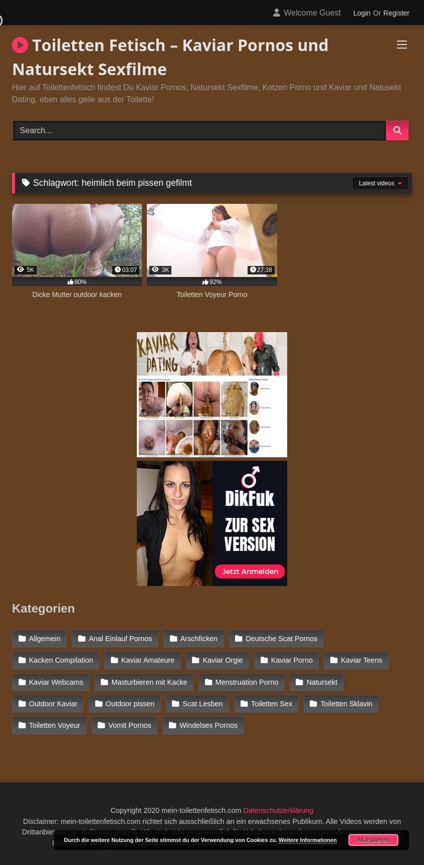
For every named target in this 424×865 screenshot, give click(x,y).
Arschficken (199, 639)
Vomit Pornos (129, 725)
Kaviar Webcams (56, 682)
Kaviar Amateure (147, 660)
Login (361, 13)
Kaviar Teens (361, 660)
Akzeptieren (373, 839)
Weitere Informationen (308, 840)
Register (396, 13)
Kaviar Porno (292, 660)
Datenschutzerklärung (278, 810)
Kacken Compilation (61, 660)
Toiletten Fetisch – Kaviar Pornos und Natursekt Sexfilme (170, 57)
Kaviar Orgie (223, 660)
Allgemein (45, 639)
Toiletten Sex (271, 704)
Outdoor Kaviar (53, 704)
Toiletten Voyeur (54, 725)
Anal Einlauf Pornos (120, 639)
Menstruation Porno (247, 682)
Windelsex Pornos (208, 725)
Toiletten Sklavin (346, 704)
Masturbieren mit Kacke (149, 682)
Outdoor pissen (130, 704)
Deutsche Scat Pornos (281, 639)
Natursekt (322, 682)
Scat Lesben (203, 704)
